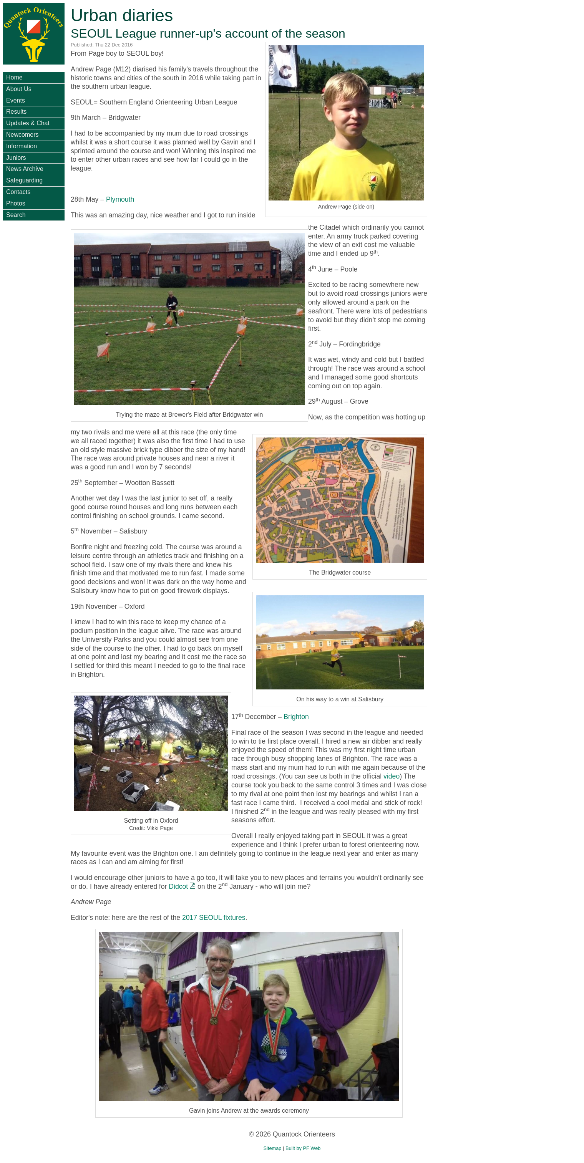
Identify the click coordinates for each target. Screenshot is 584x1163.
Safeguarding (24, 180)
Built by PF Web (303, 1148)
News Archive (24, 169)
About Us (19, 89)
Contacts (18, 192)
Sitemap (273, 1148)
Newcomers (22, 134)
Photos (15, 203)
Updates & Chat (28, 123)
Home (14, 77)
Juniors (16, 157)
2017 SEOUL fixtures (214, 917)
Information (21, 146)
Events (15, 100)
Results (16, 111)
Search (16, 215)
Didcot (178, 886)
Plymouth (120, 199)
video (391, 776)
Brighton (296, 717)
